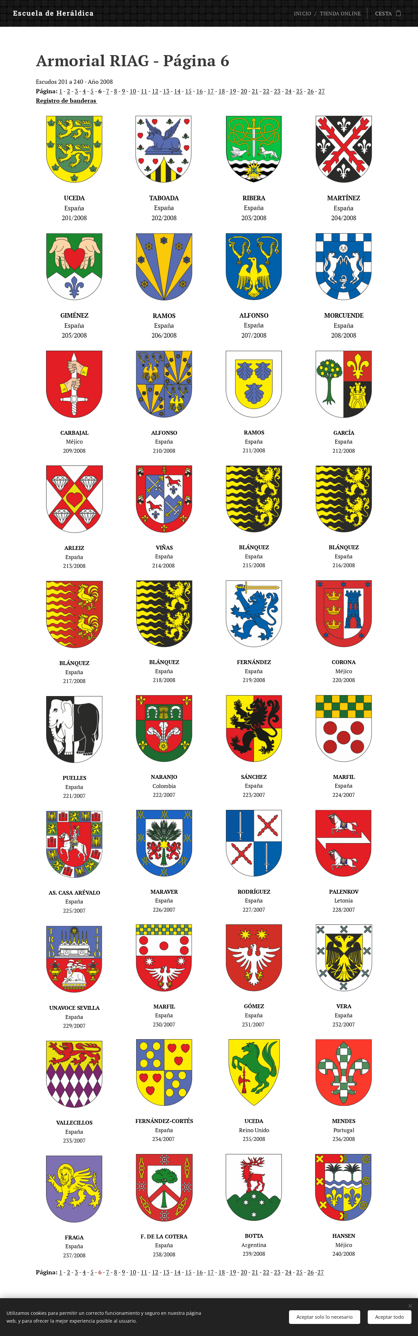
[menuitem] (301, 13)
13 (166, 91)
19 (233, 91)
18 (221, 91)
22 (266, 91)
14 (177, 91)
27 (321, 91)
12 (155, 91)
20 (244, 91)
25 (299, 91)
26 (310, 91)
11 (144, 91)
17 (210, 91)
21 (255, 91)
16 (199, 91)
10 (133, 91)
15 (188, 91)
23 (277, 91)
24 (288, 91)
